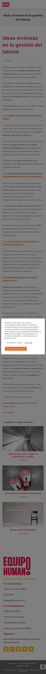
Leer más (28, 343)
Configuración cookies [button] (14, 343)
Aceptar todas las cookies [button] (15, 349)
